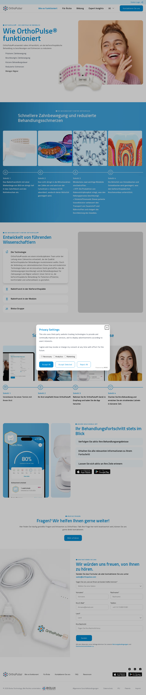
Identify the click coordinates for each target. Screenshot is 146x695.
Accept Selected (65, 364)
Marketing (70, 356)
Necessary (46, 356)
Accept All (46, 364)
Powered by (101, 368)
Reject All (84, 364)
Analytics (58, 356)
